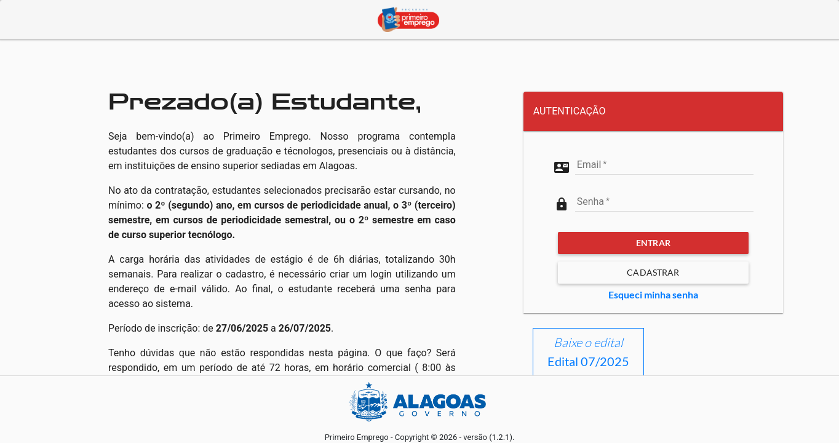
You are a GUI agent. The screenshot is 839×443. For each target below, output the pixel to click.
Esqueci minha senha (653, 294)
